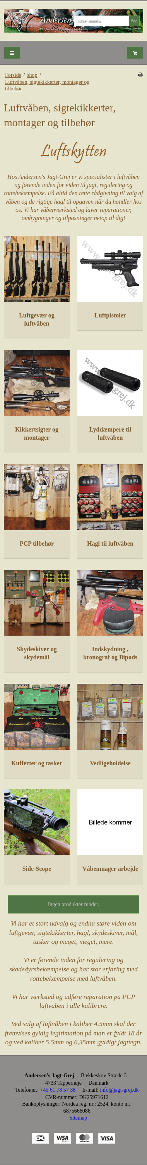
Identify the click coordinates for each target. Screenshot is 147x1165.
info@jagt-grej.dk (119, 1090)
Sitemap (78, 1118)
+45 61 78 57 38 (57, 1090)
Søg (134, 21)
